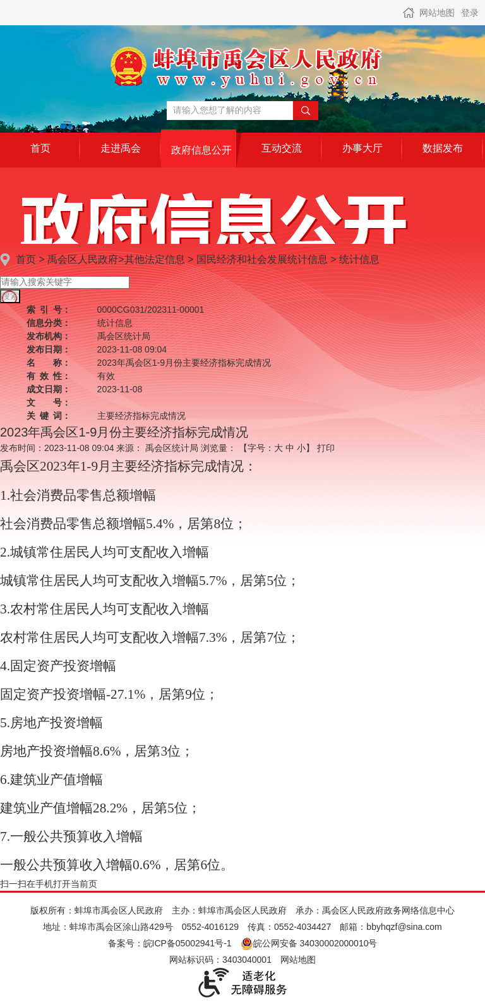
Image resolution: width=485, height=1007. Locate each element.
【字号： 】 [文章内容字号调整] (276, 448)
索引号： (49, 310)
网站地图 (437, 13)
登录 (470, 13)
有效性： (49, 376)
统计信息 (359, 259)
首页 (26, 259)
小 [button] (301, 448)
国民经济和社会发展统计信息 (262, 259)
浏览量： (218, 448)
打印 (326, 448)
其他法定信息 (154, 259)
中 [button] (289, 448)
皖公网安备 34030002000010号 (309, 943)
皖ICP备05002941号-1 (187, 943)
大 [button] (278, 448)
